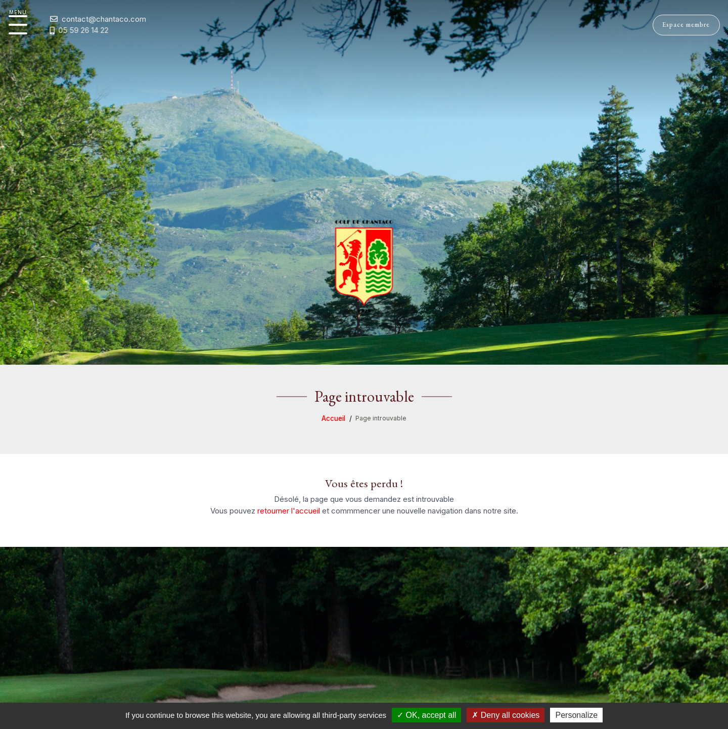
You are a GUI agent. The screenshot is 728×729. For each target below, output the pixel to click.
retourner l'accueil (288, 511)
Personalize (576, 715)
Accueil (333, 418)
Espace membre (678, 23)
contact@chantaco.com (90, 19)
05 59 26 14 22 (65, 30)
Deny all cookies (505, 715)
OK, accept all (426, 715)
